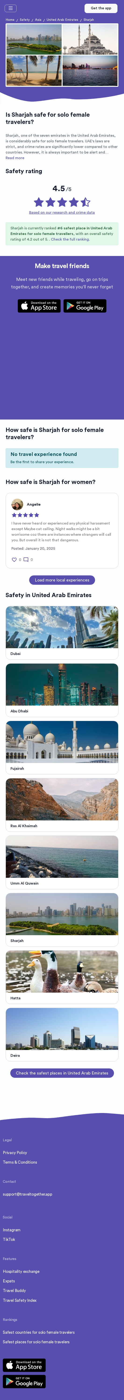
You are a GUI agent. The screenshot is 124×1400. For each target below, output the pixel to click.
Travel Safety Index (19, 1300)
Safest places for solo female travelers (36, 1342)
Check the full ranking (70, 239)
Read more (15, 158)
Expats (9, 1281)
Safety (25, 19)
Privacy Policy (15, 1153)
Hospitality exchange (21, 1272)
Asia (38, 19)
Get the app (101, 8)
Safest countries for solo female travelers (39, 1332)
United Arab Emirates (62, 19)
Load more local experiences (62, 580)
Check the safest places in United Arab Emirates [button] (62, 1073)
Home (10, 19)
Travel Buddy (14, 1291)
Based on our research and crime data (62, 212)
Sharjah (89, 19)
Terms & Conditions (20, 1162)
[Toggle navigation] (11, 8)
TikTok (9, 1240)
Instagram (12, 1230)
